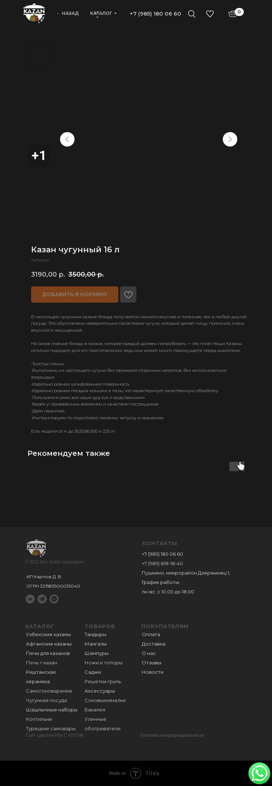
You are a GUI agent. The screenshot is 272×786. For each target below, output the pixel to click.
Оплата (151, 634)
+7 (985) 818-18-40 (162, 563)
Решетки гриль (103, 681)
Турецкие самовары (51, 728)
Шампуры (97, 653)
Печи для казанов (48, 653)
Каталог (101, 13)
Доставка (153, 644)
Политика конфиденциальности (172, 735)
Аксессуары (100, 691)
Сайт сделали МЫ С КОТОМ (54, 735)
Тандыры (95, 634)
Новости (152, 672)
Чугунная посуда (46, 700)
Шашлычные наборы (51, 710)
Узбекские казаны (48, 634)
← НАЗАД (67, 13)
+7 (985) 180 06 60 (155, 13)
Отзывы (151, 662)
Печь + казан (41, 662)
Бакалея (95, 710)
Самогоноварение (49, 691)
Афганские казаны (49, 644)
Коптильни (39, 719)
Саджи (93, 672)
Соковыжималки (105, 700)
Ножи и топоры (104, 662)
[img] (34, 13)
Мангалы (96, 644)
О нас (149, 653)
